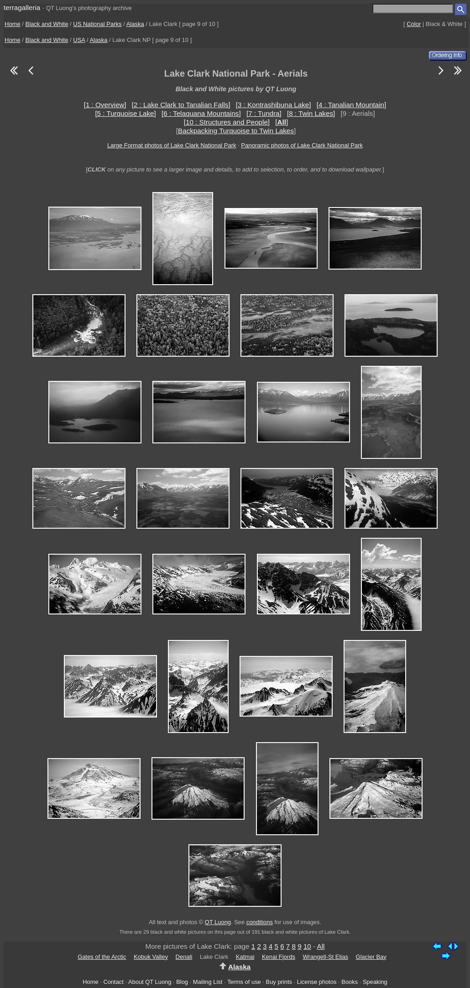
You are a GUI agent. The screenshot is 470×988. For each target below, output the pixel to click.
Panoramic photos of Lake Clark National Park (302, 145)
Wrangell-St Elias (325, 956)
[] (281, 122)
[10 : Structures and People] (227, 122)
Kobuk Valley (151, 956)
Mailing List (208, 981)
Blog (182, 981)
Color (414, 24)
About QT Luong (149, 981)
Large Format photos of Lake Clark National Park (171, 145)
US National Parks (97, 24)
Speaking (375, 981)
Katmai (245, 956)
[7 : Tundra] (264, 113)
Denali (184, 956)
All (321, 946)
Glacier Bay (371, 956)
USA (79, 39)
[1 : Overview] (105, 105)
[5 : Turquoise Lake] (125, 113)
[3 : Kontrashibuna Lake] (273, 105)
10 (307, 946)
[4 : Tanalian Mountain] (351, 105)
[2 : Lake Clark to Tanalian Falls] (181, 105)
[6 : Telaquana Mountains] (201, 113)
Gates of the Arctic (102, 956)
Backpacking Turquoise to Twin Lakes (236, 131)
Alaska (135, 24)
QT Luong (218, 922)
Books (349, 981)
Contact (113, 981)
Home (13, 24)
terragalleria (22, 7)
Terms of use (244, 981)
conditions (259, 922)
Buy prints (279, 981)
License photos (317, 981)
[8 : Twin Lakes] (311, 113)
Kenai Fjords (278, 956)
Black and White (47, 24)
